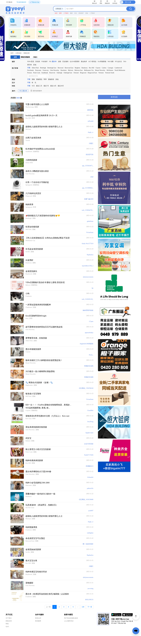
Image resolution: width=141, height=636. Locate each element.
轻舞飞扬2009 (88, 199)
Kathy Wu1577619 (87, 243)
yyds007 (90, 510)
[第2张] (66, 49)
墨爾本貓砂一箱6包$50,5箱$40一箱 (40, 494)
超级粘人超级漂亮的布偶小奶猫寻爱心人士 (44, 127)
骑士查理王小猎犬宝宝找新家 (38, 449)
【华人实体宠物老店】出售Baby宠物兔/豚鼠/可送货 (48, 238)
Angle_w (90, 132)
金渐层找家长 (31, 271)
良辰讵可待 (89, 154)
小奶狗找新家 (31, 160)
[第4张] (69, 49)
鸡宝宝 (28, 438)
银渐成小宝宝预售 (33, 394)
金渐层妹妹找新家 (33, 549)
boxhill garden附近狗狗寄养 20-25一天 (41, 115)
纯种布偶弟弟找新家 (34, 460)
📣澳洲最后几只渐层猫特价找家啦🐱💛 (43, 216)
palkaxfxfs (90, 488)
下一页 (89, 607)
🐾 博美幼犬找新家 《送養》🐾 (39, 382)
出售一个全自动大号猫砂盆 (37, 182)
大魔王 (91, 143)
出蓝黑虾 (29, 260)
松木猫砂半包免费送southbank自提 (40, 149)
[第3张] (67, 49)
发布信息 (114, 97)
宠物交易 (26, 53)
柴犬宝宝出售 (31, 561)
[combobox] (37, 76)
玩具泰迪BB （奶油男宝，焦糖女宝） (42, 505)
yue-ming (90, 588)
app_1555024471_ (87, 165)
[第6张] (73, 49)
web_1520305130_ (87, 299)
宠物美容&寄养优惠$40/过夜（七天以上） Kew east (47, 416)
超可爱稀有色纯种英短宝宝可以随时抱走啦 (44, 327)
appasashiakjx (89, 332)
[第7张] (74, 49)
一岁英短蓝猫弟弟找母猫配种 (38, 305)
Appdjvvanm (89, 433)
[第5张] (71, 49)
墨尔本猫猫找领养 (33, 349)
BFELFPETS (89, 599)
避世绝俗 (90, 110)
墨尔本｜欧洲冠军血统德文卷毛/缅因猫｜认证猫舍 (47, 594)
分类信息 (18, 53)
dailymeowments (88, 277)
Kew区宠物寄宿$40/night (36, 316)
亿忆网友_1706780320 (86, 388)
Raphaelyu (90, 255)
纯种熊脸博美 (31, 527)
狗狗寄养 (29, 204)
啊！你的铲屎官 (88, 544)
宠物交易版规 (25, 57)
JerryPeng (90, 421)
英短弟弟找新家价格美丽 (36, 427)
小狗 (27, 293)
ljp (92, 288)
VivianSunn (89, 232)
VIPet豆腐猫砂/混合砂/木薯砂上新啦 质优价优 (45, 282)
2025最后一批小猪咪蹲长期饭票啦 (40, 371)
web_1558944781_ (87, 210)
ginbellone (90, 221)
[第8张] (76, 49)
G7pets (91, 321)
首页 (12, 53)
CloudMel (90, 410)
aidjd (91, 177)
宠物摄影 (29, 583)
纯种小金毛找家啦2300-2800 (38, 483)
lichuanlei (90, 477)
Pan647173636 (88, 455)
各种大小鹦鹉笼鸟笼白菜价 (37, 171)
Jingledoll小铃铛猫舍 (86, 344)
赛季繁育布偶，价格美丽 (36, 338)
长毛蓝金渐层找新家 (34, 249)
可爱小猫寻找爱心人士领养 (37, 104)
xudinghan (90, 533)
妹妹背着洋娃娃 (88, 310)
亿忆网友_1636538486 (86, 499)
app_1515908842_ (87, 188)
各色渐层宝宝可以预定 (35, 538)
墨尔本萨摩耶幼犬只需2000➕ (38, 471)
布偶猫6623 (89, 466)
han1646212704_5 (87, 266)
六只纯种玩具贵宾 (33, 193)
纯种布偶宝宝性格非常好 (36, 572)
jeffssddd (90, 121)
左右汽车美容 (88, 444)
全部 (15, 57)
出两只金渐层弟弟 (33, 138)
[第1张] (64, 49)
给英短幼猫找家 (32, 227)
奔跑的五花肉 (88, 366)
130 (83, 607)
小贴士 (35, 57)
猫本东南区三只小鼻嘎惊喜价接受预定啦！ (44, 360)
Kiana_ (91, 355)
